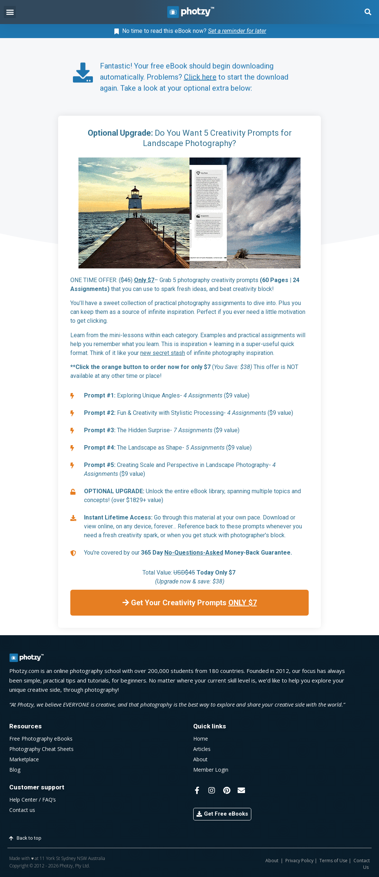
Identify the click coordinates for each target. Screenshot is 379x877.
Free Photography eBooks (41, 738)
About (200, 759)
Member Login (210, 769)
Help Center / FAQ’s (32, 799)
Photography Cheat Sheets (41, 748)
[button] (10, 12)
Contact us (22, 809)
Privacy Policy (299, 860)
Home (200, 738)
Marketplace (24, 759)
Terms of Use (333, 860)
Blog (14, 769)
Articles (202, 748)
